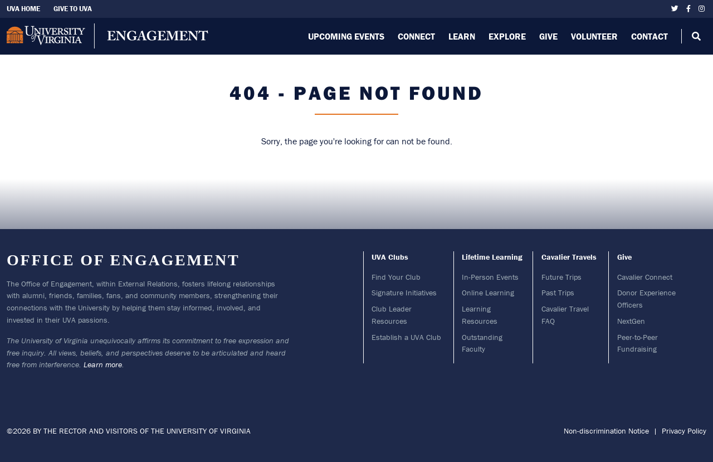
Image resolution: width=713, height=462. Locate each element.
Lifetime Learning (492, 257)
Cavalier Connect (644, 277)
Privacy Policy (684, 431)
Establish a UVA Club (406, 337)
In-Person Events (490, 277)
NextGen (631, 321)
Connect (416, 36)
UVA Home (23, 8)
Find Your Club (396, 277)
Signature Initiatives (404, 293)
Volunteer (594, 36)
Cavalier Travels (569, 257)
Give (548, 36)
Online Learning (488, 293)
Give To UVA (72, 8)
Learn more (103, 364)
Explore (507, 36)
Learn (461, 36)
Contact (649, 36)
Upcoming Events (346, 36)
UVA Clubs (390, 257)
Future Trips (561, 277)
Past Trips (557, 293)
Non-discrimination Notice (606, 431)
